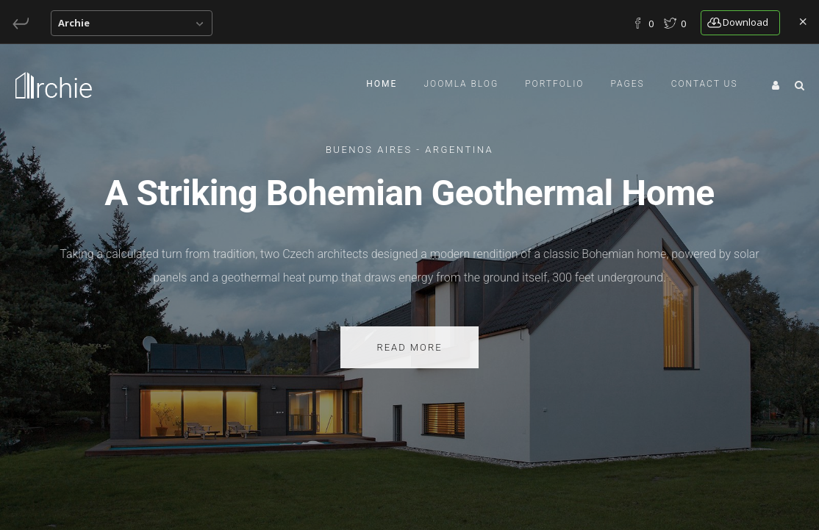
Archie (74, 22)
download (737, 22)
